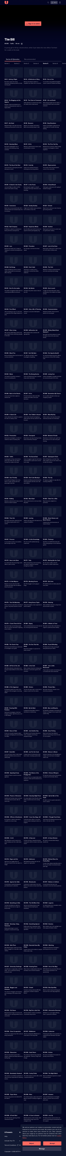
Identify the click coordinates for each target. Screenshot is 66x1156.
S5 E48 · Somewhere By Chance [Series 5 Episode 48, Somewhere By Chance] (52, 393)
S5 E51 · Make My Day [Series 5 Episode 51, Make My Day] (49, 414)
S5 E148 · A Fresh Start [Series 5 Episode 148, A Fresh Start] (11, 1115)
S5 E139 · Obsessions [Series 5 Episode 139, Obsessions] (10, 1052)
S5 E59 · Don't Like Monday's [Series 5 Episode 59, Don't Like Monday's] (32, 477)
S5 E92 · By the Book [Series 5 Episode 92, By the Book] (29, 708)
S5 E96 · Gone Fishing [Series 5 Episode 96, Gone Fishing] (49, 730)
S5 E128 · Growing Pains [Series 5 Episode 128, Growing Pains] (30, 966)
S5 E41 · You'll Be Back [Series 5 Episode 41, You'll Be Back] (30, 353)
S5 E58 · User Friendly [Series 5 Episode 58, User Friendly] (11, 477)
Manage (42, 1149)
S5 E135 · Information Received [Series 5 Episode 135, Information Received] (51, 1010)
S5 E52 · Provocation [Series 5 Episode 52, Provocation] (10, 435)
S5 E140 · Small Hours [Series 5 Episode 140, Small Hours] (30, 1052)
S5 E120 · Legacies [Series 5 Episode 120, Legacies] (48, 902)
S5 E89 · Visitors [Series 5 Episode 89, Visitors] (28, 687)
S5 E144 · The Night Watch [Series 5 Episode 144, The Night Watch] (50, 1073)
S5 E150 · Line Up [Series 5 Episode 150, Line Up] (48, 1115)
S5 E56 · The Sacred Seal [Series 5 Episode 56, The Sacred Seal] (31, 456)
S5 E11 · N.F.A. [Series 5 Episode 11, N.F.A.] (28, 144)
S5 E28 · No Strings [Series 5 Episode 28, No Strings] (10, 267)
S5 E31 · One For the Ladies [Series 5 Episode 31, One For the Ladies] (12, 288)
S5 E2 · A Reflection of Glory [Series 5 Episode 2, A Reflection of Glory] (32, 79)
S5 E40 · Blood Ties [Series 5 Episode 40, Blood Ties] (10, 353)
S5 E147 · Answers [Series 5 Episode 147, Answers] (48, 1094)
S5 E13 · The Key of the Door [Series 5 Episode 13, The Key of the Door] (12, 165)
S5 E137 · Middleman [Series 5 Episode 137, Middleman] (29, 1031)
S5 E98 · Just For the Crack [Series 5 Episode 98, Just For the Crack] (31, 752)
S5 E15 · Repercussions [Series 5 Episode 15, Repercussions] (49, 165)
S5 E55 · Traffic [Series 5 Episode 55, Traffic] (9, 456)
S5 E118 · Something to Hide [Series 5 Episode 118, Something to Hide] (12, 902)
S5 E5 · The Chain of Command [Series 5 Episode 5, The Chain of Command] (32, 100)
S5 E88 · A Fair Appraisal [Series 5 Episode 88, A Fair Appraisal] (11, 687)
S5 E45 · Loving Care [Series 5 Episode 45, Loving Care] (49, 374)
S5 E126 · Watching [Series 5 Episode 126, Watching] (48, 945)
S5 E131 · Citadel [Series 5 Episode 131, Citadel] (28, 987)
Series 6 (55, 63)
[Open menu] (59, 2)
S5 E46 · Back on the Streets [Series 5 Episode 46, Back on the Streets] (12, 393)
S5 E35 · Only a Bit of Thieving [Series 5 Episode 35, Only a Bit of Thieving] (32, 309)
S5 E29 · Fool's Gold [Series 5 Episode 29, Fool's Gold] (29, 267)
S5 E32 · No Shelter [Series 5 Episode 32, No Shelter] (29, 288)
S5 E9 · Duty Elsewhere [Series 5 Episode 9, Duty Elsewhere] (49, 123)
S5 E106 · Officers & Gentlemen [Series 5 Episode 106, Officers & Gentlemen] (13, 817)
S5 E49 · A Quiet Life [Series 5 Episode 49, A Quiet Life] (10, 414)
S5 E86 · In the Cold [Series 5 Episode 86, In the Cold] (29, 665)
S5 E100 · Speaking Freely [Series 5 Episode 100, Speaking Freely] (12, 772)
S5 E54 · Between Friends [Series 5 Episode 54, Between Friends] (50, 435)
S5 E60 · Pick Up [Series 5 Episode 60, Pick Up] (47, 477)
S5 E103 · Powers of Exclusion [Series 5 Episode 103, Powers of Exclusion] (13, 795)
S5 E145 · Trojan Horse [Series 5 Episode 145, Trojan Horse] (11, 1094)
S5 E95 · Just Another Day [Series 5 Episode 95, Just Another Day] (31, 730)
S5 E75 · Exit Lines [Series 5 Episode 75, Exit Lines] (48, 581)
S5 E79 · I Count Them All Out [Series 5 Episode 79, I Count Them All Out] (13, 623)
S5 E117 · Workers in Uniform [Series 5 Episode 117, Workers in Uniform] (51, 881)
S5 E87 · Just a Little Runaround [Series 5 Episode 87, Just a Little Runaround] (48, 666)
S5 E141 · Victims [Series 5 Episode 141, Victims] (48, 1052)
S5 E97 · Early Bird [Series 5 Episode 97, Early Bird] (10, 752)
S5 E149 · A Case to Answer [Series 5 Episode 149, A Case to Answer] (31, 1115)
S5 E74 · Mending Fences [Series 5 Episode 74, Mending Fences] (31, 581)
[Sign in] (54, 2)
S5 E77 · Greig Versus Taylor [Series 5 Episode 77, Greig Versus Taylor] (32, 602)
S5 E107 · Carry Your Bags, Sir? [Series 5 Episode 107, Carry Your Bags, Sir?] (32, 817)
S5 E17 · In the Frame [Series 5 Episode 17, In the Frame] (30, 184)
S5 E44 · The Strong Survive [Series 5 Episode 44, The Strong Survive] (31, 374)
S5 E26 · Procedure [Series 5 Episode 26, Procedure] (29, 246)
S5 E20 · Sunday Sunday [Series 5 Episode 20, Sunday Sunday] (30, 205)
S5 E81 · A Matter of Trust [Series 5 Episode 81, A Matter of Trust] (50, 623)
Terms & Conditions (10, 1145)
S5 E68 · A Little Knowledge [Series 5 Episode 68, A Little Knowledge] (31, 539)
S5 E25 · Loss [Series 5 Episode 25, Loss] (8, 246)
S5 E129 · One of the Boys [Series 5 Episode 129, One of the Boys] (50, 966)
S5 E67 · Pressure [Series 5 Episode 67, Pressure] (9, 539)
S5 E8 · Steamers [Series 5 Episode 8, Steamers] (28, 123)
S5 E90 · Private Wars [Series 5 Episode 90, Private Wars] (49, 687)
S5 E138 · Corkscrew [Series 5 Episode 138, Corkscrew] (48, 1031)
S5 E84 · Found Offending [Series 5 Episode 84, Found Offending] (50, 644)
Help (6, 1136)
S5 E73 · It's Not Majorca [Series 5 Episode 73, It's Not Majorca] (11, 581)
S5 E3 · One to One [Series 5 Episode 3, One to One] (48, 79)
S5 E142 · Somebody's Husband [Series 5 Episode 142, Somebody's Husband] (13, 1073)
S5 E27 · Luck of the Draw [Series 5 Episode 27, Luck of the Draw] (50, 246)
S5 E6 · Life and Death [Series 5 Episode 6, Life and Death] (49, 100)
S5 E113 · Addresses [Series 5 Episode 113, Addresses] (29, 859)
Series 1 (7, 63)
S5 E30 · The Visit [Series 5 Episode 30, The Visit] (48, 267)
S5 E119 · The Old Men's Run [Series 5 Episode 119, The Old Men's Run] (32, 902)
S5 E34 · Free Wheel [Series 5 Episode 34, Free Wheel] (10, 309)
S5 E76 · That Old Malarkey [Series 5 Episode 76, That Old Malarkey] (12, 602)
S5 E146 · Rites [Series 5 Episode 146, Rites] (28, 1094)
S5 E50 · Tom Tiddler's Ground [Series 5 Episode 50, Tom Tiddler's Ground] (32, 414)
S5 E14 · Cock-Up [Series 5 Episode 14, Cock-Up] (28, 165)
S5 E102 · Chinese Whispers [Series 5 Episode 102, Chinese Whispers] (51, 772)
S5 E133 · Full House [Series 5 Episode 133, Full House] (10, 1010)
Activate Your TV (10, 1140)
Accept (52, 1143)
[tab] (30, 59)
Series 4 (36, 63)
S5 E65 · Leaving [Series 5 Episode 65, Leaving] (28, 518)
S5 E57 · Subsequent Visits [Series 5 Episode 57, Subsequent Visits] (50, 456)
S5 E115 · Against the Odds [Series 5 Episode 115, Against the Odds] (12, 881)
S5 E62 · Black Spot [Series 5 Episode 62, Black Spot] (29, 498)
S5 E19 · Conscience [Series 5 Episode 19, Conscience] (10, 205)
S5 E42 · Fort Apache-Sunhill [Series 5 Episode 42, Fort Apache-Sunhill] (51, 353)
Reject (31, 1143)
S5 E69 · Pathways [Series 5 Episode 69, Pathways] (48, 539)
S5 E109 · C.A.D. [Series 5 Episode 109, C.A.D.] (9, 838)
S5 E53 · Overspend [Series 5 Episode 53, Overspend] (29, 435)
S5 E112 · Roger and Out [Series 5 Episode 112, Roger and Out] (11, 859)
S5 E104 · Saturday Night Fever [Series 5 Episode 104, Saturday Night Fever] (32, 795)
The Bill (10, 39)
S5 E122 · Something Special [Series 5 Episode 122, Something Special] (32, 924)
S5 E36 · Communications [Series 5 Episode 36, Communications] (50, 309)
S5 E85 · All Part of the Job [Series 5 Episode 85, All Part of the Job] (12, 665)
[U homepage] (6, 2)
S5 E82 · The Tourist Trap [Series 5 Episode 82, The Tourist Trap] (11, 644)
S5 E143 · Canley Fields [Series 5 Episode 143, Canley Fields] (30, 1073)
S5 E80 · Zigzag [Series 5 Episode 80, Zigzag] (28, 623)
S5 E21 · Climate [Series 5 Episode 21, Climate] (47, 205)
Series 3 (26, 63)
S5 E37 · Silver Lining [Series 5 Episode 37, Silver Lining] (10, 330)
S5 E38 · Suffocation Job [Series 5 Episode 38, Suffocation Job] (30, 330)
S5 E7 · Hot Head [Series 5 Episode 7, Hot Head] (9, 123)
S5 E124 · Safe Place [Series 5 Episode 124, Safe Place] (10, 945)
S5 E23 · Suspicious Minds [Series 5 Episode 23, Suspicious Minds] (31, 226)
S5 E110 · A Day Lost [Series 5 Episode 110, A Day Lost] (29, 838)
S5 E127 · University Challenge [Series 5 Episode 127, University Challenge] (13, 966)
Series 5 (45, 63)
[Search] (48, 2)
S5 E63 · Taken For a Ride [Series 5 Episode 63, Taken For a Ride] (50, 498)
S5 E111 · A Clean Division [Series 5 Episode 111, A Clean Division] (50, 838)
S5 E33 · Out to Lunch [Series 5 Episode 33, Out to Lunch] (49, 288)
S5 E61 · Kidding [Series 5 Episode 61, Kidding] (9, 498)
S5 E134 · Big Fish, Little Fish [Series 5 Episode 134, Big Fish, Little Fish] (32, 1010)
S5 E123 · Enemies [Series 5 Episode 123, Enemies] (48, 924)
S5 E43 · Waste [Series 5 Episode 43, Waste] (9, 374)
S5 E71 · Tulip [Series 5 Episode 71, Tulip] (27, 560)
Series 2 (16, 63)
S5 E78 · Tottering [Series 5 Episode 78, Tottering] (48, 602)
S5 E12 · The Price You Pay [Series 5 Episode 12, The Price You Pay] (50, 144)
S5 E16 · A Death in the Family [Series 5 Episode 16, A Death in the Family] (13, 184)
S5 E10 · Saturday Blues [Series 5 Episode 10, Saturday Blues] (11, 144)
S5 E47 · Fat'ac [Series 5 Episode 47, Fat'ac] (28, 393)
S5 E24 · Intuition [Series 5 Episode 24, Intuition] (48, 226)
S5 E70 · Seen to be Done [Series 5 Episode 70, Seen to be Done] (12, 560)
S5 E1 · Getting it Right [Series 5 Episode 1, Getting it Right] (11, 79)
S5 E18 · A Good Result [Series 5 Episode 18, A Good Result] (49, 184)
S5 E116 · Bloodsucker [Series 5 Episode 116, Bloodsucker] (30, 881)
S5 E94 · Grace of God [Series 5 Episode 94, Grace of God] (11, 730)
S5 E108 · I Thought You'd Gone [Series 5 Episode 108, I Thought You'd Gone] (51, 817)
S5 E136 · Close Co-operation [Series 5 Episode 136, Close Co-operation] (13, 1031)
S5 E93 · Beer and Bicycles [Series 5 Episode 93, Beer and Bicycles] (50, 708)
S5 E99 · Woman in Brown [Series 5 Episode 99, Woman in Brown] (50, 752)
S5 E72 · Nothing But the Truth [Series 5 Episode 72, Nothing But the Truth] (51, 560)
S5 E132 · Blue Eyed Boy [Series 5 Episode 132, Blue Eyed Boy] (49, 987)
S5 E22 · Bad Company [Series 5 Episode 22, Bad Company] (11, 226)
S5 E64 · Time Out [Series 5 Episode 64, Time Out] (10, 518)
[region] (41, 1139)
